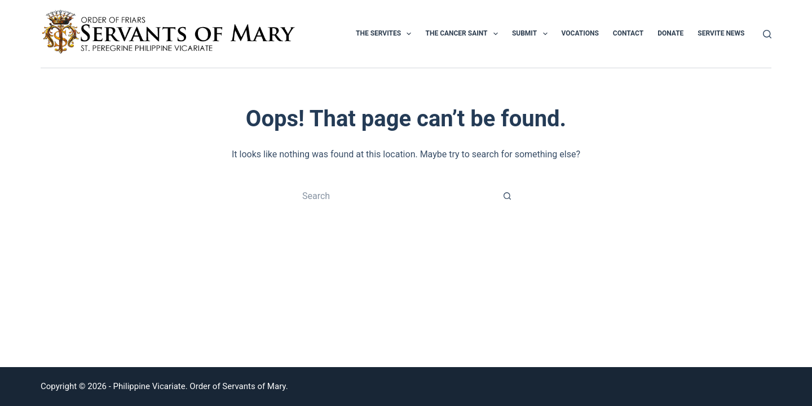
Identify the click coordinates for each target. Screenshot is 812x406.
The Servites (386, 34)
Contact (628, 33)
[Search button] (507, 195)
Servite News (721, 33)
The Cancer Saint (463, 34)
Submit (532, 34)
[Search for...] (394, 195)
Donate (670, 33)
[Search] (767, 34)
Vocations (580, 33)
